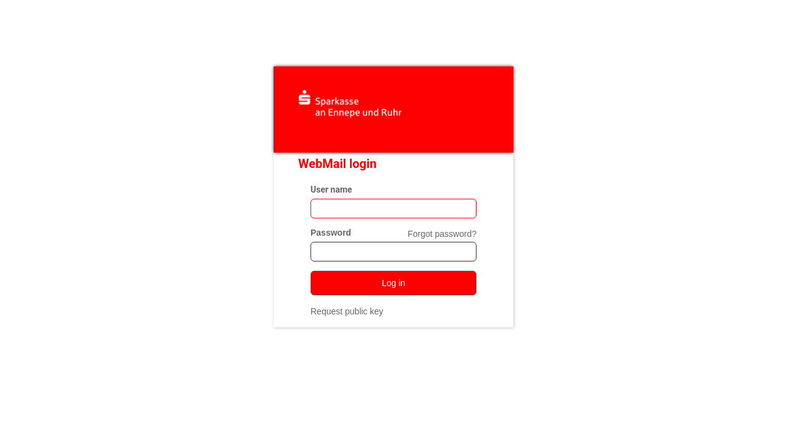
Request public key (346, 311)
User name (331, 189)
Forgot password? (442, 234)
